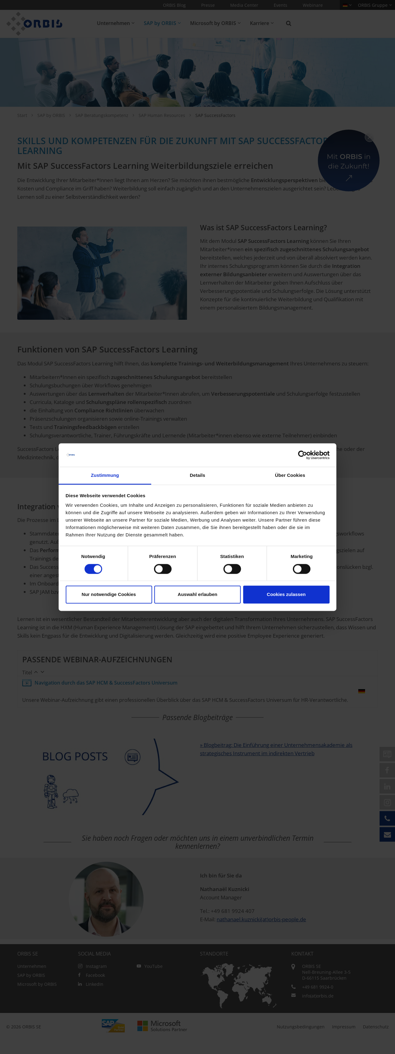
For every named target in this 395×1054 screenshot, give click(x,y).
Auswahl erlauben (197, 594)
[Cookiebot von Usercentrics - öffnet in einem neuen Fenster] (303, 455)
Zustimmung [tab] (105, 475)
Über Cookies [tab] (290, 475)
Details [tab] (197, 475)
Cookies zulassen (286, 594)
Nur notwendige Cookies (109, 594)
